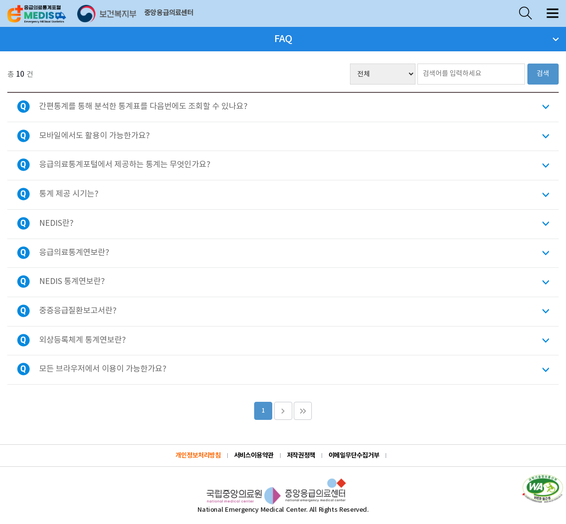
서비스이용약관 (254, 455)
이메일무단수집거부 (354, 455)
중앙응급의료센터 (169, 13)
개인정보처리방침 (198, 455)
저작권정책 (301, 455)
